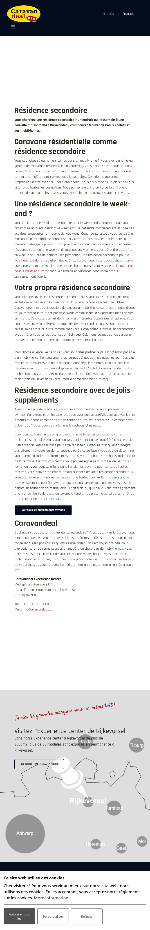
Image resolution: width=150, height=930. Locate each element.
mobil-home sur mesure (99, 307)
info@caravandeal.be (37, 609)
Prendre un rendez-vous (39, 764)
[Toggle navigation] (11, 27)
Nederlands (111, 13)
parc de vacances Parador (116, 559)
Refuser (86, 916)
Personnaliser (53, 916)
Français (128, 13)
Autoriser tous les (19, 916)
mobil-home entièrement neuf (68, 171)
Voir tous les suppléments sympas (43, 510)
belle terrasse (89, 434)
